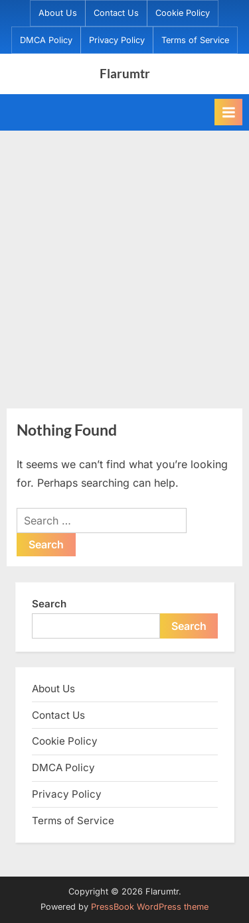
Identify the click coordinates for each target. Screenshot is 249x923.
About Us (58, 13)
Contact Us (116, 13)
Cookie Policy (182, 13)
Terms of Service (195, 40)
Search (49, 603)
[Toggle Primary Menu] (228, 112)
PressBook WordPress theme (149, 907)
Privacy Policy (117, 40)
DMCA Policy (46, 40)
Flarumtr (125, 73)
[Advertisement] (124, 261)
